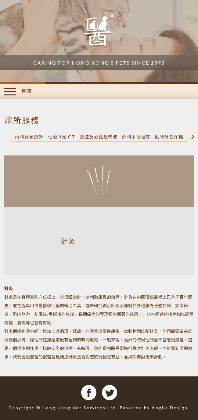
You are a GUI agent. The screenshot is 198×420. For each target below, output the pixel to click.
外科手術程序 (136, 136)
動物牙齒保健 (169, 136)
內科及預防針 (29, 136)
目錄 (18, 91)
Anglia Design (170, 407)
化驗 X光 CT (61, 136)
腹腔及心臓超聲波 (98, 136)
